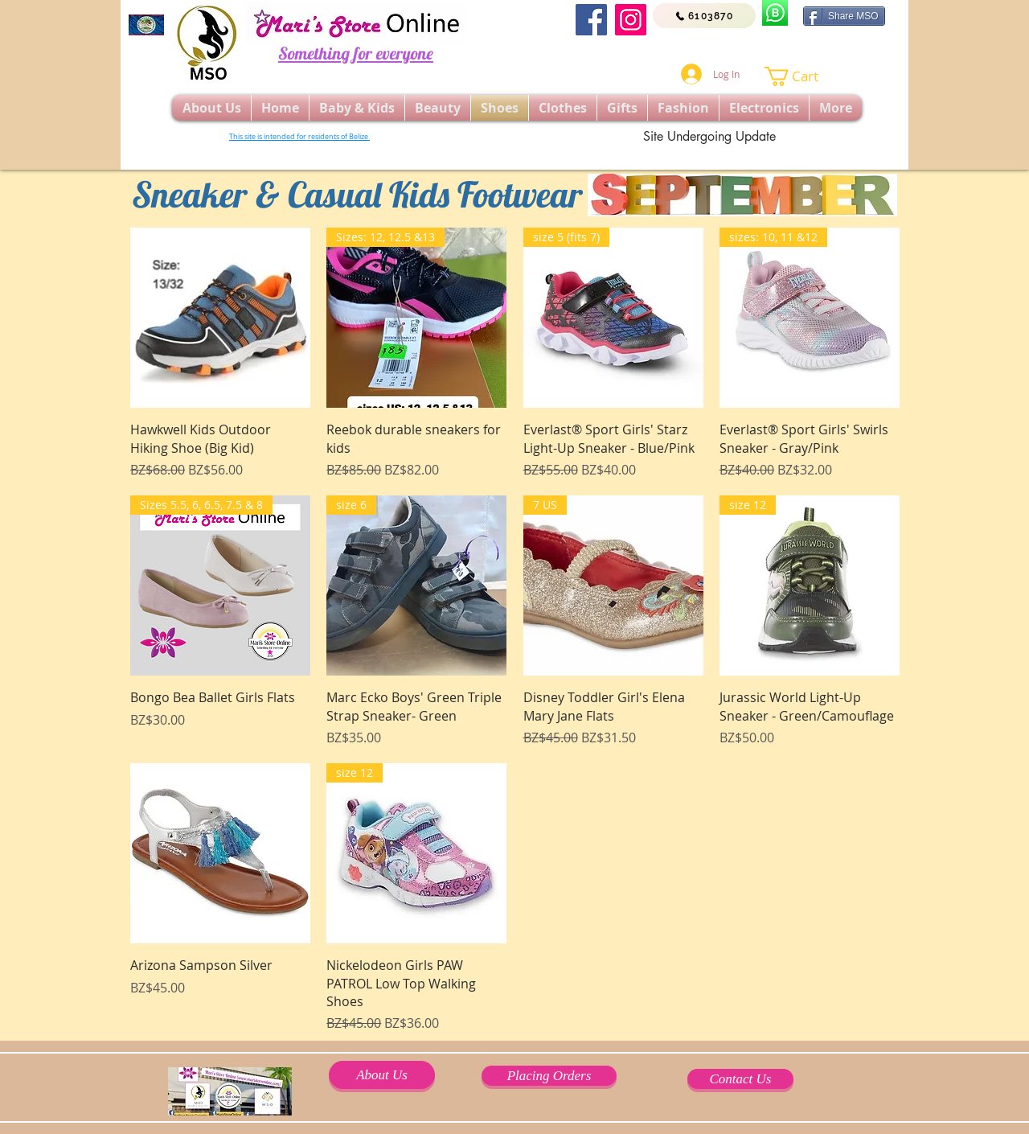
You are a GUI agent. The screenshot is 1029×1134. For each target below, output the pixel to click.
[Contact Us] (740, 1079)
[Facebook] (591, 19)
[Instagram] (630, 19)
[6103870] (704, 15)
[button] (801, 76)
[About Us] (382, 1075)
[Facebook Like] (746, 48)
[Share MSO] (844, 16)
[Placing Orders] (549, 1076)
